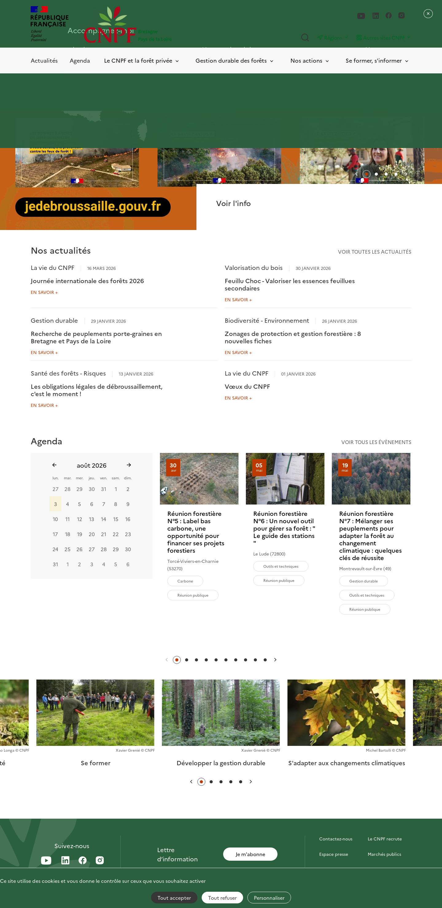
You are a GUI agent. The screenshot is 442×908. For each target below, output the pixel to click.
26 (79, 549)
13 (91, 519)
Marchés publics (384, 854)
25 (67, 549)
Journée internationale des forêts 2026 (87, 280)
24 (55, 549)
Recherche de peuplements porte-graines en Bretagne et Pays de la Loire (96, 336)
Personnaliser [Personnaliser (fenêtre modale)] (269, 897)
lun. (55, 477)
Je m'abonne (250, 854)
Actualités (44, 60)
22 (116, 534)
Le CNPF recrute (385, 839)
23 (128, 534)
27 (55, 488)
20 (92, 534)
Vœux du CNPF (247, 386)
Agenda (80, 60)
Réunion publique (192, 595)
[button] (356, 174)
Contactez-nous (335, 839)
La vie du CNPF (52, 267)
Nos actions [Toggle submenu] (310, 60)
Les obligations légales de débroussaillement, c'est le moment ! (96, 389)
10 (55, 519)
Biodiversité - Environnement (267, 320)
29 (79, 488)
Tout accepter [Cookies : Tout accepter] (174, 897)
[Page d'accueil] (152, 24)
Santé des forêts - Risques (68, 372)
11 (67, 519)
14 (103, 519)
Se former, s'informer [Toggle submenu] (377, 60)
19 (79, 534)
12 (79, 519)
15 (115, 519)
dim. (128, 477)
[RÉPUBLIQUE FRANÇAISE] (49, 24)
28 (67, 488)
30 (92, 488)
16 (127, 519)
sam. (116, 477)
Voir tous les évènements (376, 441)
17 (55, 534)
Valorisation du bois (254, 267)
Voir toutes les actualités (374, 251)
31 (103, 488)
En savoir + (44, 292)
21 (103, 534)
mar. (68, 477)
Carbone (185, 580)
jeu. (92, 477)
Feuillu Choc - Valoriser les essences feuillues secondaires (290, 284)
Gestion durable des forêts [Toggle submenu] (235, 60)
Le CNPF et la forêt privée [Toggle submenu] (142, 60)
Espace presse (333, 854)
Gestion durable (54, 320)
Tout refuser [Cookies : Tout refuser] (222, 897)
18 (67, 534)
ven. (103, 477)
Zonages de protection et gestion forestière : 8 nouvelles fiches (293, 336)
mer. (79, 477)
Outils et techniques (280, 566)
